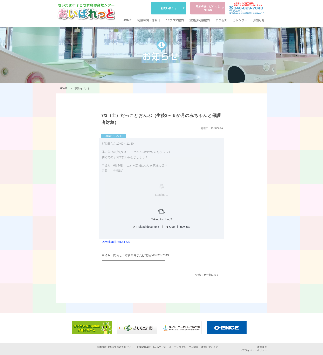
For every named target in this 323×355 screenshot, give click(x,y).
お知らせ (258, 20)
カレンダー (240, 20)
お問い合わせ (169, 8)
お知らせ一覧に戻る (207, 274)
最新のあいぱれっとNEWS (208, 8)
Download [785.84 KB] (116, 241)
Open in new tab (178, 226)
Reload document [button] (146, 226)
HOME (127, 20)
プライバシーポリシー (254, 350)
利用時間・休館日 (148, 20)
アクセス (221, 20)
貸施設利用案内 (200, 20)
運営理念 (261, 347)
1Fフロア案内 (175, 20)
